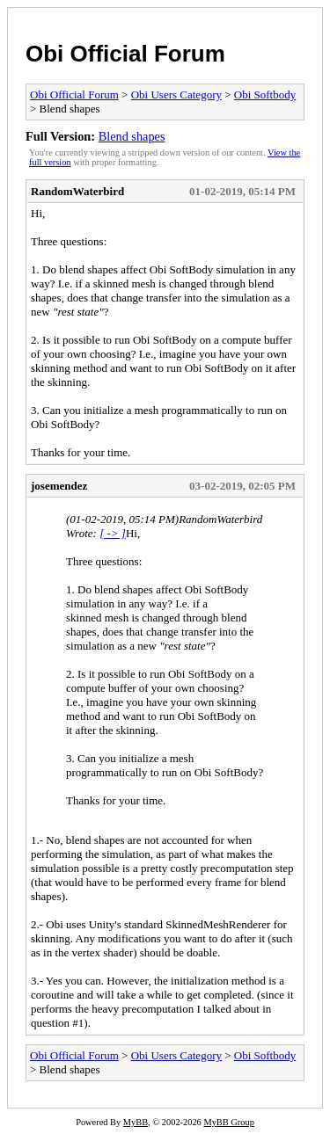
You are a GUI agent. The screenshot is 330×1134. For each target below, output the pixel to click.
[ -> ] (112, 533)
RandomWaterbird (77, 191)
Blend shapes (132, 136)
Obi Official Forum (125, 53)
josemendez (59, 485)
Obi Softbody (265, 94)
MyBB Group (228, 1122)
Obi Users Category (176, 94)
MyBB (135, 1122)
